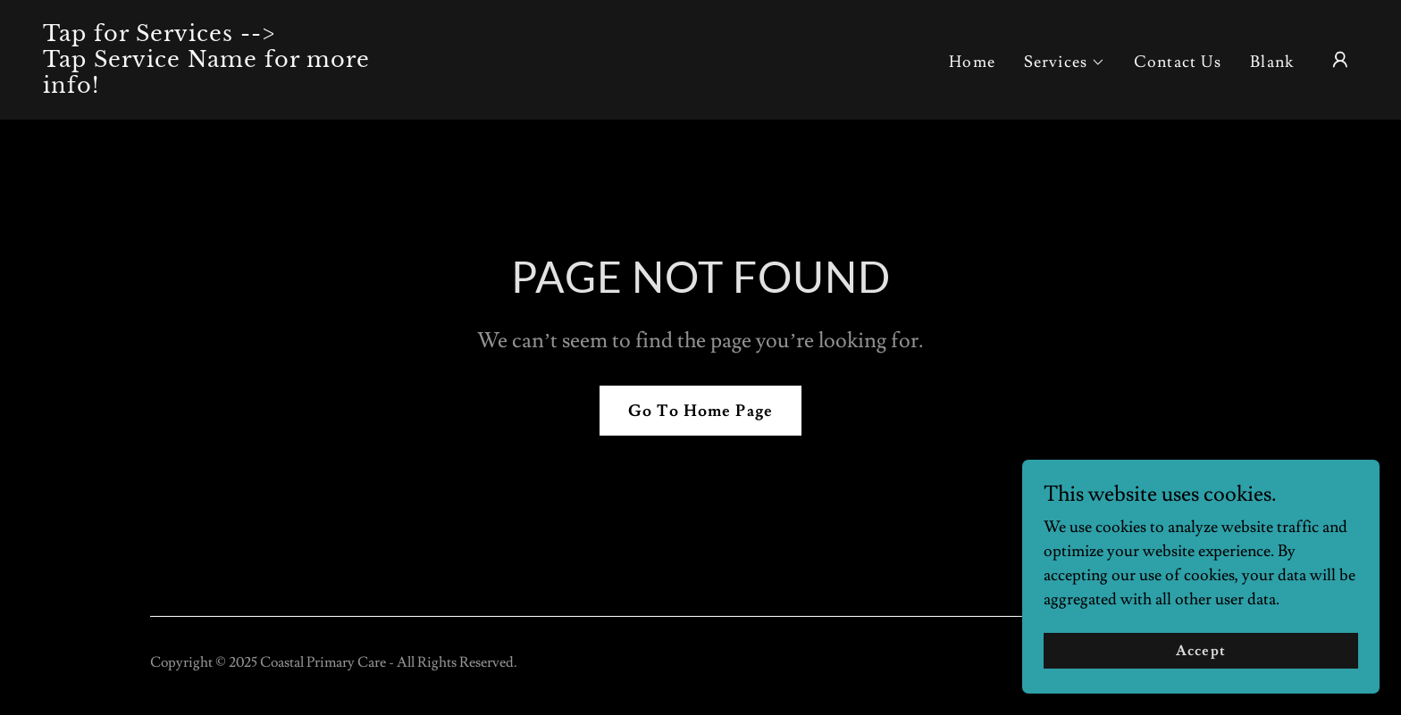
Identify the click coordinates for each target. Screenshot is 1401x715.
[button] (1064, 62)
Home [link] (972, 62)
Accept (1200, 676)
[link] (227, 88)
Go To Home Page (700, 411)
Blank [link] (1272, 62)
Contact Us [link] (1177, 62)
